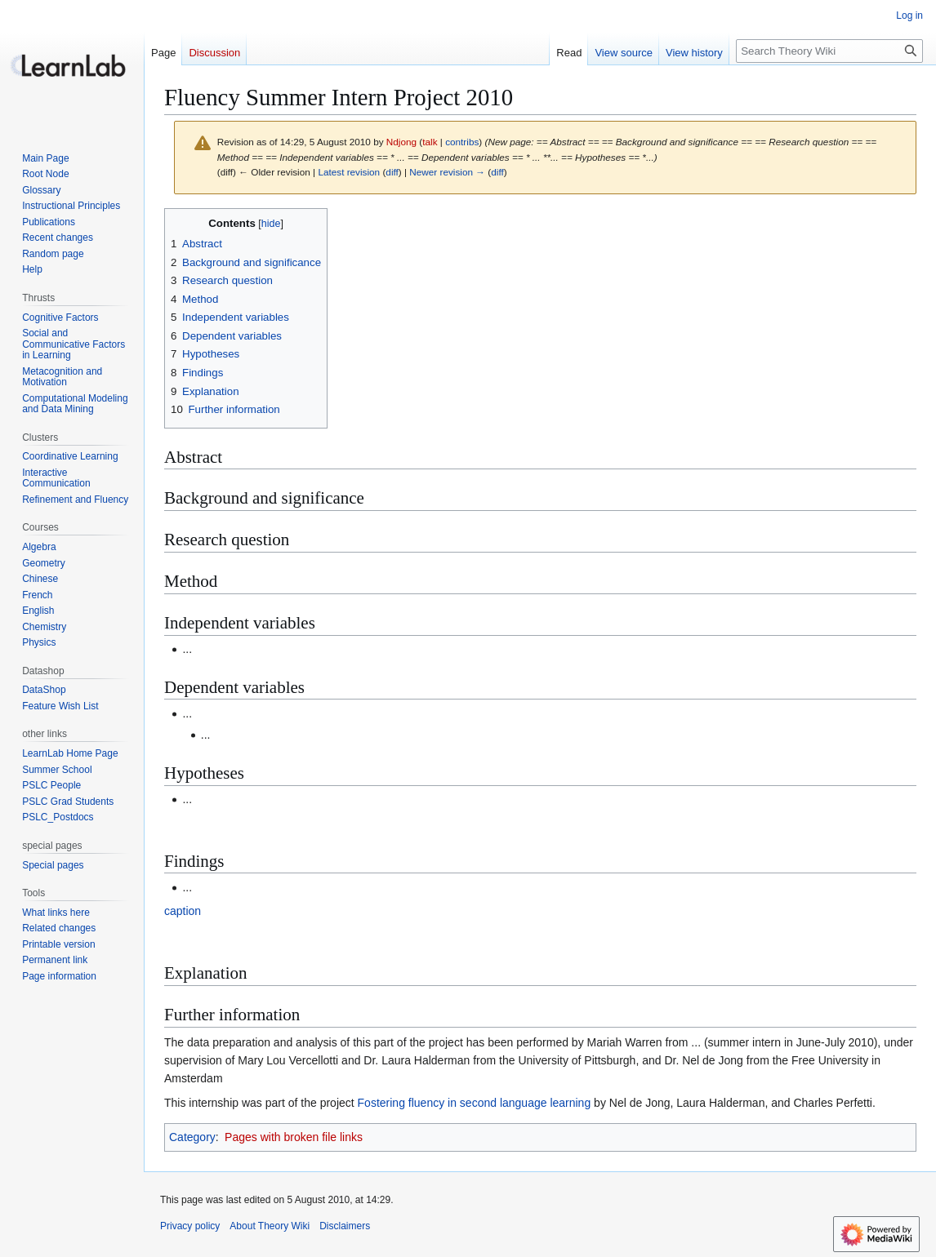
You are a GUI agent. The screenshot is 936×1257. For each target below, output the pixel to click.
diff (392, 172)
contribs (462, 141)
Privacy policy (190, 1226)
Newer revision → (447, 172)
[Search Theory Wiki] (829, 51)
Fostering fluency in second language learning (474, 1102)
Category (192, 1137)
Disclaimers (344, 1226)
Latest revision (349, 172)
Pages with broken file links (294, 1137)
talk (429, 141)
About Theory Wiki (270, 1226)
